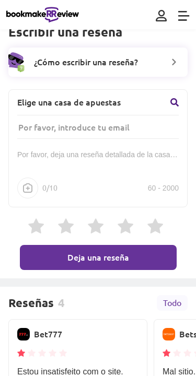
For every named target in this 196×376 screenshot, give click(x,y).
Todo (172, 303)
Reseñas (31, 303)
